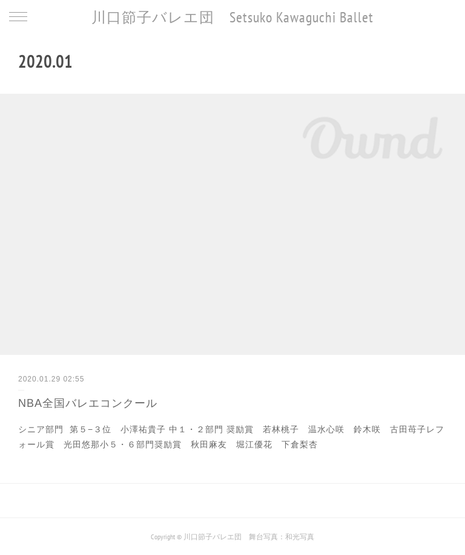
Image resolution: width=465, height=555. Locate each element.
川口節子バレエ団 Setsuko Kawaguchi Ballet (232, 17)
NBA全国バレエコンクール (87, 403)
